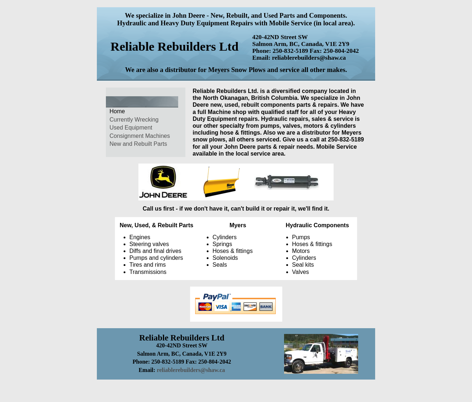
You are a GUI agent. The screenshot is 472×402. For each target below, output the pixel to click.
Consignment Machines (140, 136)
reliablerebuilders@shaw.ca (191, 370)
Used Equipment (131, 127)
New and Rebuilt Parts (138, 144)
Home (117, 111)
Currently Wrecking (134, 120)
